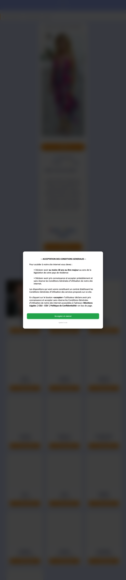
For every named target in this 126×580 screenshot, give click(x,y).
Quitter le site (63, 322)
